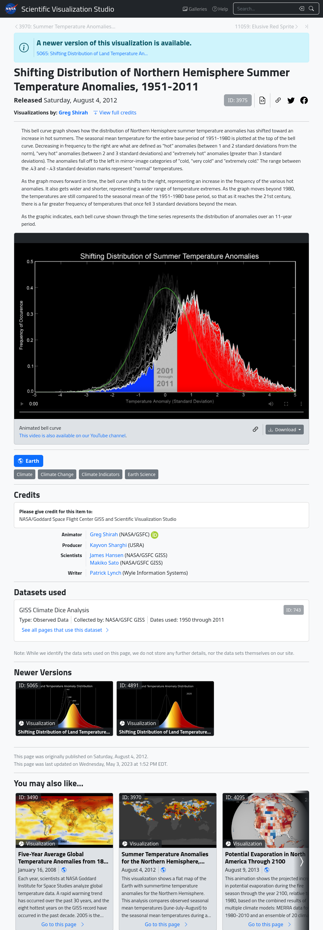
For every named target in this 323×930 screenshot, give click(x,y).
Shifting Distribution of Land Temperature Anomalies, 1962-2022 (62, 732)
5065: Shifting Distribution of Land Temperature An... (92, 53)
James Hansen (107, 555)
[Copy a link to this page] (278, 100)
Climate (24, 474)
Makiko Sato (105, 562)
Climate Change (57, 474)
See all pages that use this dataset (66, 629)
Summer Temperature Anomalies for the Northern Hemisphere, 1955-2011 (165, 857)
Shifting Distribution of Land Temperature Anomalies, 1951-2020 (163, 732)
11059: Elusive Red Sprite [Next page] (264, 26)
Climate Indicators (101, 474)
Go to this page (63, 924)
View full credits (114, 112)
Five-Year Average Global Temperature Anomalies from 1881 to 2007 (64, 857)
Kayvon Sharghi (109, 545)
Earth (28, 460)
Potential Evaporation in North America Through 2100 (265, 857)
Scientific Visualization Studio (67, 9)
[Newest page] (306, 26)
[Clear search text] (300, 9)
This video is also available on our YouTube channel (72, 435)
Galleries (195, 9)
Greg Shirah (73, 112)
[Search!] (312, 9)
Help (220, 9)
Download (282, 430)
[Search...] (264, 9)
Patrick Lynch (106, 572)
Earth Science (142, 474)
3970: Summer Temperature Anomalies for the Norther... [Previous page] (67, 26)
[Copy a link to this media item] (255, 429)
